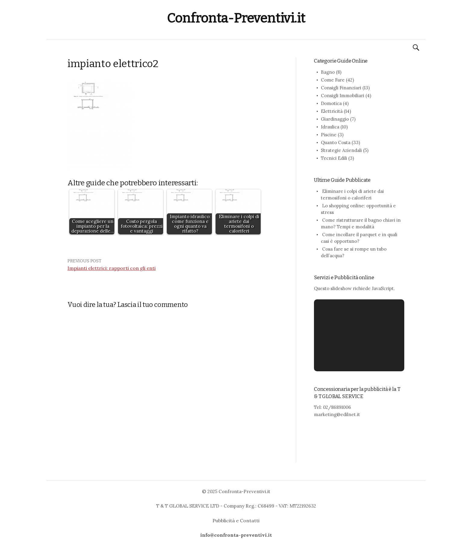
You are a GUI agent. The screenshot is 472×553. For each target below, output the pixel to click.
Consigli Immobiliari (342, 95)
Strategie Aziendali (341, 150)
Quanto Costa (335, 142)
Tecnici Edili (334, 158)
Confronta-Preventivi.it (236, 18)
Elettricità (332, 111)
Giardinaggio (335, 119)
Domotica (331, 103)
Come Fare (333, 80)
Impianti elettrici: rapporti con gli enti (111, 268)
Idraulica (330, 127)
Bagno (328, 72)
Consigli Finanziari (341, 88)
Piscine (329, 134)
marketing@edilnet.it (337, 414)
